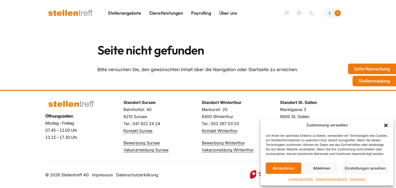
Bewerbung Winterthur (223, 142)
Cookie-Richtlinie (301, 179)
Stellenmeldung (374, 81)
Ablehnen (321, 168)
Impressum (357, 179)
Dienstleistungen (166, 13)
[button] (385, 125)
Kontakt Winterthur (220, 130)
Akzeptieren (283, 168)
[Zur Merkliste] (333, 13)
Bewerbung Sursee (141, 142)
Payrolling (201, 13)
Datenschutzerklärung (331, 179)
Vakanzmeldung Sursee (145, 149)
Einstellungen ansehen (365, 168)
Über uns (228, 13)
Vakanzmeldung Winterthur (228, 149)
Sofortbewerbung (372, 69)
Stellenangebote (124, 13)
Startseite (258, 69)
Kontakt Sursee (138, 130)
